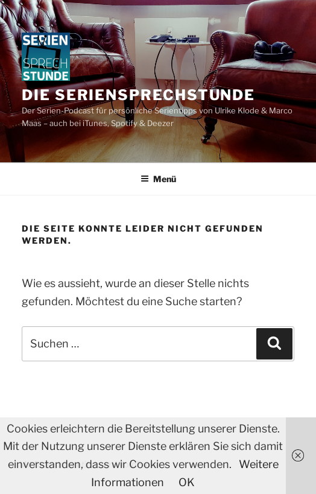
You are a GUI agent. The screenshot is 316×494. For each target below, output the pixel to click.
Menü (158, 179)
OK (187, 482)
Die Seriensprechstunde (138, 95)
